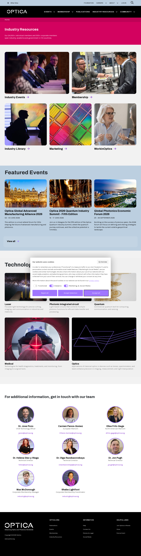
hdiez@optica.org (26, 465)
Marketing (56, 148)
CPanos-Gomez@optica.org (70, 433)
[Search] (132, 3)
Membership (80, 97)
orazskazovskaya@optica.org (70, 465)
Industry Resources (55, 537)
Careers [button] (101, 3)
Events (51, 529)
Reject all (45, 293)
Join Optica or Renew (123, 525)
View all (13, 241)
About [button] (113, 3)
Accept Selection (70, 293)
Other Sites (12, 3)
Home (7, 20)
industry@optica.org (25, 496)
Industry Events (15, 97)
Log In (123, 3)
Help (84, 525)
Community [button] (127, 12)
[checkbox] (39, 285)
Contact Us (86, 529)
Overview (102, 262)
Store (118, 529)
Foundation (89, 3)
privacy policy (94, 281)
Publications (83, 12)
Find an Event (121, 533)
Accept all (96, 293)
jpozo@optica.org (25, 433)
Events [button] (49, 12)
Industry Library (15, 148)
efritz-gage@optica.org (115, 433)
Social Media (87, 537)
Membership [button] (65, 12)
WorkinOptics (103, 148)
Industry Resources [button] (105, 12)
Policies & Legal (88, 533)
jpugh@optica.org (115, 465)
